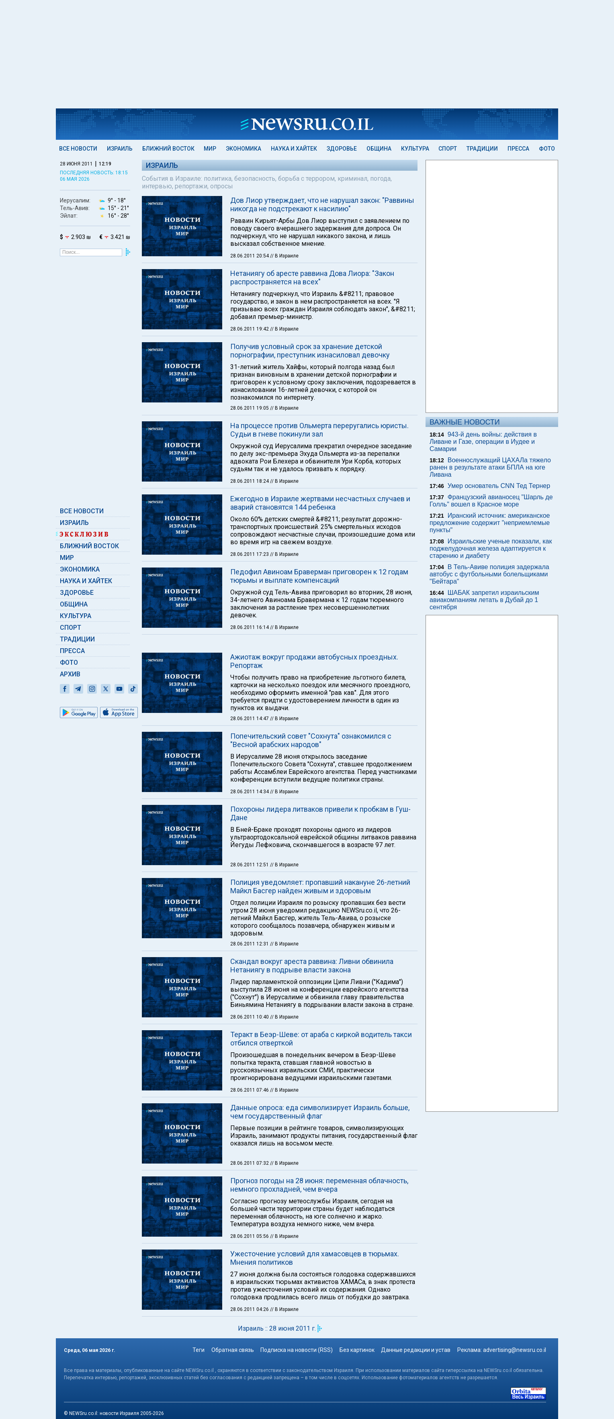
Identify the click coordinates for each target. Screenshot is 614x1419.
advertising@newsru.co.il (514, 1342)
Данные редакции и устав (415, 1342)
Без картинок (357, 1342)
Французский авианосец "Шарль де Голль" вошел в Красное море (491, 501)
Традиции (482, 148)
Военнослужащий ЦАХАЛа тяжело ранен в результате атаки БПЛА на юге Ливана (490, 467)
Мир (210, 148)
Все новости (78, 148)
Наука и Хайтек (294, 148)
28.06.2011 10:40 (250, 1009)
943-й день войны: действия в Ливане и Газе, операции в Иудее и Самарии (483, 441)
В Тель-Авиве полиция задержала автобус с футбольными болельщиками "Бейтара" (489, 574)
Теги (198, 1342)
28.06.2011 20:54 (250, 256)
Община (378, 148)
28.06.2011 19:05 (250, 408)
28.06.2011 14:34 (250, 783)
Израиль (120, 148)
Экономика (243, 148)
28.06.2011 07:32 (250, 1155)
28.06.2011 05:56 (250, 1228)
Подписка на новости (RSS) (296, 1342)
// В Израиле (284, 256)
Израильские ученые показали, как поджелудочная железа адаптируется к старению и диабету (491, 548)
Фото (547, 148)
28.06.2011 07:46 (250, 1082)
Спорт (447, 148)
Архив (70, 674)
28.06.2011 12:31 (250, 936)
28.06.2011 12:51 (250, 857)
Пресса (518, 148)
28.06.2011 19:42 (250, 329)
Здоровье (342, 148)
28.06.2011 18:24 (250, 481)
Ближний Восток (168, 148)
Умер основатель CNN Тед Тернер (499, 485)
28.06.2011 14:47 (250, 710)
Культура (415, 148)
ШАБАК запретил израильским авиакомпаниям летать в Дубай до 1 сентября (484, 599)
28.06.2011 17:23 (250, 554)
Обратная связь (232, 1342)
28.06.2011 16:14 (250, 627)
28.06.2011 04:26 (250, 1301)
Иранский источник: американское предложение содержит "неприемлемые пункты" (490, 522)
